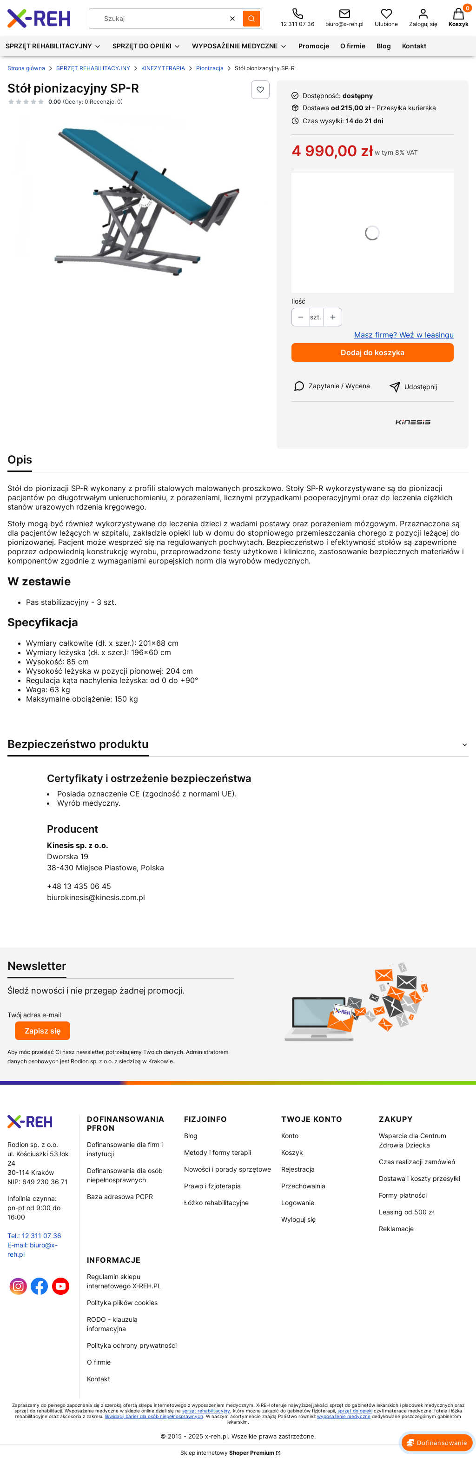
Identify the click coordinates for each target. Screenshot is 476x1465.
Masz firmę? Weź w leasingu (404, 334)
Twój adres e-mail (34, 1015)
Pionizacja (210, 68)
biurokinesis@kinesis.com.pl (96, 897)
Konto (289, 1136)
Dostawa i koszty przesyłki (419, 1178)
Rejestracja (298, 1169)
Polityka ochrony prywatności (132, 1345)
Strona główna (26, 68)
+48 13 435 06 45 (79, 886)
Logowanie (297, 1202)
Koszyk (292, 1152)
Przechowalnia (303, 1186)
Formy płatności (403, 1195)
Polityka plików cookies (122, 1302)
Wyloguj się (298, 1219)
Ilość (298, 301)
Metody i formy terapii (217, 1152)
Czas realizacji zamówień (417, 1162)
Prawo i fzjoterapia (212, 1186)
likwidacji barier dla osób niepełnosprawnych (154, 1416)
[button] (251, 19)
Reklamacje (396, 1229)
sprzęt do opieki (354, 1410)
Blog (191, 1136)
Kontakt (98, 1379)
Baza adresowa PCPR (120, 1196)
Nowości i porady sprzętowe (227, 1169)
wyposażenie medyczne (343, 1416)
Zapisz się (42, 1030)
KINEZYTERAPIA (163, 68)
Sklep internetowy (227, 1452)
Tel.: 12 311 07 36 (34, 1236)
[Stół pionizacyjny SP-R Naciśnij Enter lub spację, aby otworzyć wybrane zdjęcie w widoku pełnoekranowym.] (138, 201)
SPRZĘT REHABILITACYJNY (93, 68)
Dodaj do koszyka (372, 352)
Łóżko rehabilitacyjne (216, 1202)
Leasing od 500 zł (406, 1212)
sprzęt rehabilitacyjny (206, 1410)
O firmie (99, 1362)
